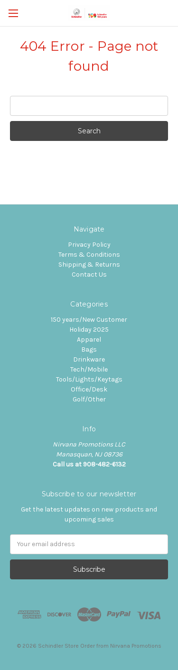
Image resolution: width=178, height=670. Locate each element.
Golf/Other (89, 399)
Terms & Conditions (89, 255)
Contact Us (89, 274)
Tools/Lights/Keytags (89, 379)
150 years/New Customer (89, 320)
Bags (89, 349)
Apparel (89, 339)
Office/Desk (89, 389)
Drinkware (89, 359)
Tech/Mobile (89, 369)
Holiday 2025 (89, 330)
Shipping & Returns (89, 265)
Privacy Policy (89, 245)
